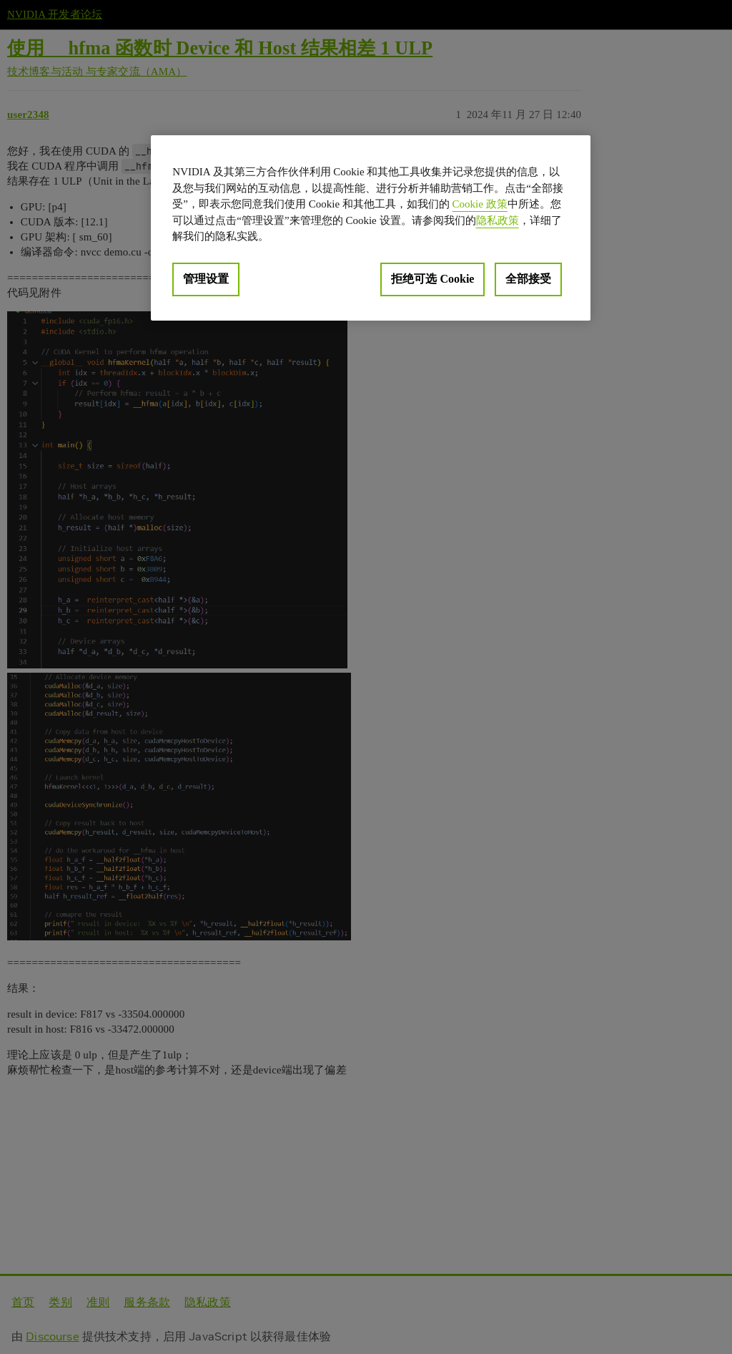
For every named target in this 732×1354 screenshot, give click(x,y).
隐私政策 (497, 220)
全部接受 (528, 279)
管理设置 (206, 279)
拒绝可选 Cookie (432, 279)
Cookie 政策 (480, 204)
